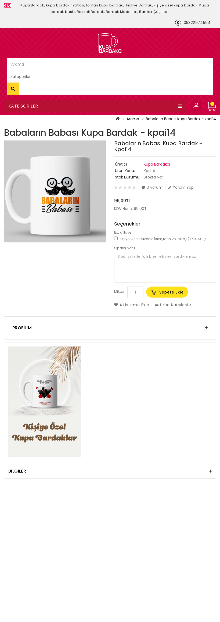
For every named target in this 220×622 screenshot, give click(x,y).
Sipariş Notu (124, 248)
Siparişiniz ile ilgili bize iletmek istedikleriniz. (165, 267)
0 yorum (152, 187)
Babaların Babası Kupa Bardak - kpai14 (181, 118)
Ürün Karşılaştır (173, 305)
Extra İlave (123, 232)
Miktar (119, 291)
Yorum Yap (181, 187)
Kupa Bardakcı (157, 164)
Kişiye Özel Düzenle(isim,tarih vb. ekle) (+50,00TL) (160, 238)
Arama (13, 88)
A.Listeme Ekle (131, 305)
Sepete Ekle (171, 292)
